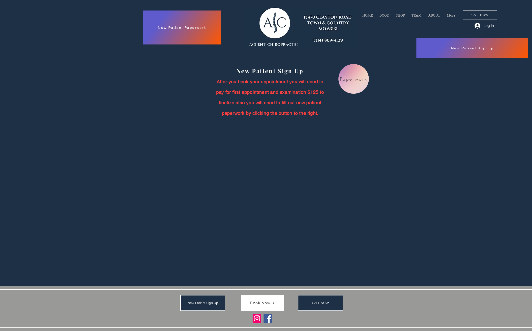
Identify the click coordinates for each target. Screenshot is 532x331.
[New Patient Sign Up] (202, 303)
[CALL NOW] (480, 15)
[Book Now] (262, 303)
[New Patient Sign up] (472, 48)
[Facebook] (268, 318)
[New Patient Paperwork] (182, 27)
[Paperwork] (353, 79)
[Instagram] (257, 318)
